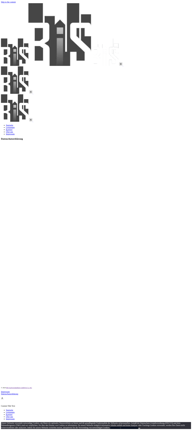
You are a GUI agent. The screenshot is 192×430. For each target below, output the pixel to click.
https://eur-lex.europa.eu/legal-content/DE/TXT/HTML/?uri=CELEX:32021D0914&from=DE (133, 307)
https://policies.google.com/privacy (20, 328)
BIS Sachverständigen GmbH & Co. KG (19, 388)
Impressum (5, 392)
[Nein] (139, 428)
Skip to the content (8, 2)
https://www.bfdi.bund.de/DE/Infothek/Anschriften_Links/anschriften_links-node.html (40, 201)
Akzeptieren (115, 428)
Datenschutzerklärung (9, 394)
